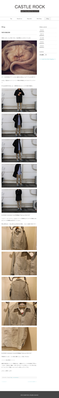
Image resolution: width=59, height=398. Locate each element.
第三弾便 (42, 38)
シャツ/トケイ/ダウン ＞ (32, 381)
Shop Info (29, 18)
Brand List (19, 18)
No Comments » (16, 377)
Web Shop (39, 18)
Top (11, 18)
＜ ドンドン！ (4, 381)
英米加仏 (42, 41)
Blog (47, 18)
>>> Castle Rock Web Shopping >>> (47, 59)
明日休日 (42, 30)
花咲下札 (42, 34)
